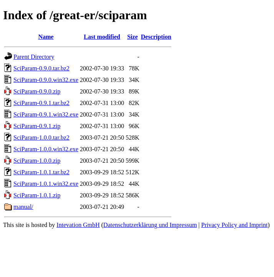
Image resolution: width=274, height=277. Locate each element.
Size (132, 36)
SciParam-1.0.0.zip (36, 160)
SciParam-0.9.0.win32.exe (45, 80)
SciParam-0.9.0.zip (36, 91)
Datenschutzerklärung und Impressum (150, 225)
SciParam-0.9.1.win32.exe (45, 114)
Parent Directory (33, 56)
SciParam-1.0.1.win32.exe (45, 183)
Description (156, 36)
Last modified (102, 36)
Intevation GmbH (78, 225)
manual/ (23, 207)
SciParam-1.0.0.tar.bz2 (41, 137)
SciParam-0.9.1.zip (36, 126)
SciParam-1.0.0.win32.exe (45, 149)
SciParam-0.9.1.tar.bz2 (41, 103)
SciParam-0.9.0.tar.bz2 (41, 68)
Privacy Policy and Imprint (234, 225)
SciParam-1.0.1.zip (36, 195)
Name (45, 36)
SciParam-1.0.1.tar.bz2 (41, 172)
